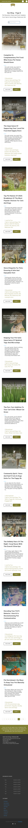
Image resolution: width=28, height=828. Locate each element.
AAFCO (7, 83)
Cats (20, 433)
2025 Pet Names (14, 224)
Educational (8, 78)
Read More (7, 89)
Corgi (19, 570)
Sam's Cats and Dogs (11, 80)
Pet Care (16, 636)
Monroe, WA (15, 151)
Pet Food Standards (14, 82)
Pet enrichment (12, 704)
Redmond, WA (11, 85)
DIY (6, 704)
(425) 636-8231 (6, 740)
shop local (13, 155)
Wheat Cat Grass (14, 433)
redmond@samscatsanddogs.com (9, 742)
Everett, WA (12, 83)
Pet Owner (15, 365)
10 (23, 719)
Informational (9, 495)
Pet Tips (10, 366)
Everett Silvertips (12, 570)
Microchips (8, 365)
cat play (19, 706)
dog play (14, 706)
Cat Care (10, 637)
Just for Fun (9, 220)
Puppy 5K (11, 499)
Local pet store (9, 297)
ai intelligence (9, 636)
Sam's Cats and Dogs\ (11, 150)
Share (16, 89)
